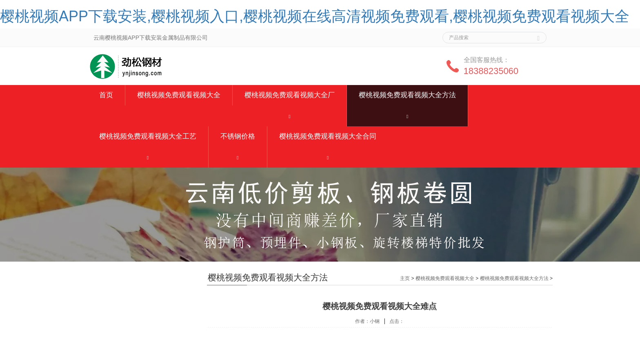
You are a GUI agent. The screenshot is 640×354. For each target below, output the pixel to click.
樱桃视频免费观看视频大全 (178, 95)
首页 (106, 95)
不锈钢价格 (237, 136)
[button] (290, 115)
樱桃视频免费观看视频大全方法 (407, 95)
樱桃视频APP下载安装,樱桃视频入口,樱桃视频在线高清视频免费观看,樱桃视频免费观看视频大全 (314, 16)
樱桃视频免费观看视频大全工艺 (147, 136)
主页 (405, 278)
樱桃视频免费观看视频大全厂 (289, 95)
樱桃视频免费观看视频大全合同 (327, 136)
